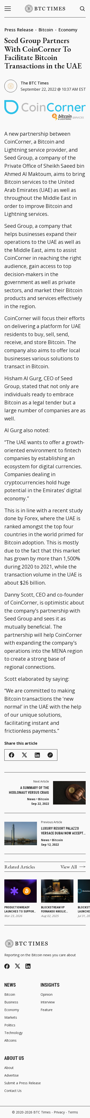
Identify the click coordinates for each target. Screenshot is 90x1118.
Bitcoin (46, 30)
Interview (48, 1002)
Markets (10, 1017)
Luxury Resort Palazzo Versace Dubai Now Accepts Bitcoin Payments (63, 831)
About (9, 1067)
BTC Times (42, 1112)
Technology (13, 1032)
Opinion (47, 994)
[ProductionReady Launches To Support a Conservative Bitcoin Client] (20, 891)
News (45, 840)
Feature (47, 1010)
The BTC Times (35, 83)
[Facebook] (7, 966)
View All (73, 866)
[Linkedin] (27, 966)
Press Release (18, 30)
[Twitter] (17, 966)
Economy (68, 30)
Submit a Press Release (22, 1083)
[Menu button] (7, 8)
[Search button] (82, 9)
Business (11, 1002)
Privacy (59, 1112)
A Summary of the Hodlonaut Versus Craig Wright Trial (29, 790)
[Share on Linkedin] (37, 755)
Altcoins (10, 1040)
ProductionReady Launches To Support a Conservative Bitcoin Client (20, 910)
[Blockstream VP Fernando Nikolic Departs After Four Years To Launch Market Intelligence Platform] (57, 891)
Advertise (11, 1075)
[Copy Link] (50, 755)
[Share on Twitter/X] (24, 755)
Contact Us (13, 1090)
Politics (9, 1025)
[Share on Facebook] (11, 755)
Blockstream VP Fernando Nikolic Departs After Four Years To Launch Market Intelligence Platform (56, 910)
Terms (73, 1112)
